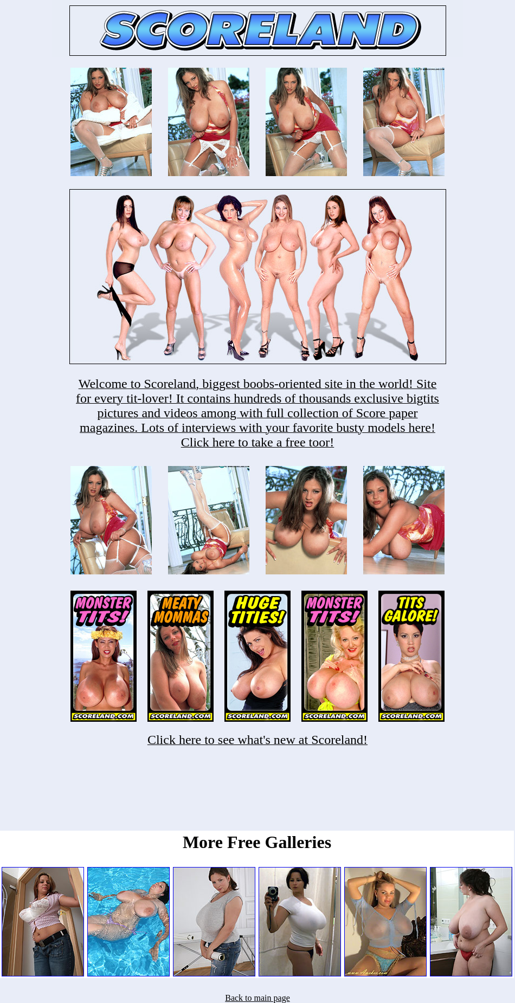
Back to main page (257, 997)
